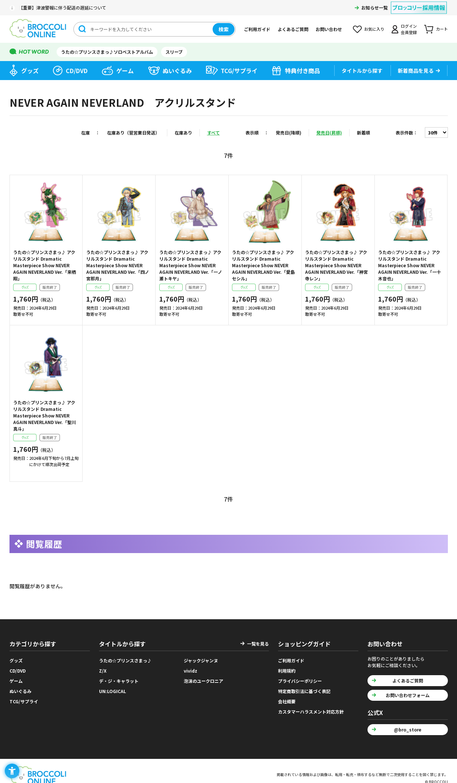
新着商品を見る (416, 70)
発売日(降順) (288, 132)
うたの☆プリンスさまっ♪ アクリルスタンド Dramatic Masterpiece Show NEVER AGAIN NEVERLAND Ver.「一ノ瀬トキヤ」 (190, 265)
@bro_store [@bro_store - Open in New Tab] (407, 729)
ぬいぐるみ (177, 70)
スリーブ (174, 52)
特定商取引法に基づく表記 (304, 691)
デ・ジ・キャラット (118, 681)
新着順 (363, 132)
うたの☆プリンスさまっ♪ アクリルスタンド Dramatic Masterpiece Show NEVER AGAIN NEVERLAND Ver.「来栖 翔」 (44, 265)
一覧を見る (258, 643)
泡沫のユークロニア (203, 681)
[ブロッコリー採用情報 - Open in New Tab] (419, 3)
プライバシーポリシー (300, 681)
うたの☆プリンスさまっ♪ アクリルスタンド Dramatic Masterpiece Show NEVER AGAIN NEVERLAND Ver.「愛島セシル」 (263, 265)
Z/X (103, 670)
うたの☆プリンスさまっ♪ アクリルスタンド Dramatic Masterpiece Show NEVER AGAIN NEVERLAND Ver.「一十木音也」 (409, 265)
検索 (223, 29)
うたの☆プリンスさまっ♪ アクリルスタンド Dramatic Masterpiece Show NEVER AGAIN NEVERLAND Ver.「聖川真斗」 (44, 415)
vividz (190, 670)
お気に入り (374, 29)
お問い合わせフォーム (408, 695)
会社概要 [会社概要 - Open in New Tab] (287, 701)
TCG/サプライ (239, 70)
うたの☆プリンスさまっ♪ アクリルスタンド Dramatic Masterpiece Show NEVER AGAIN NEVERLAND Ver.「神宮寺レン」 (336, 265)
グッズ (30, 70)
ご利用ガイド (257, 29)
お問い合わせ (329, 29)
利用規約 (287, 670)
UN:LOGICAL (112, 691)
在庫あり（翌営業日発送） (133, 132)
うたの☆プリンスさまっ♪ (125, 660)
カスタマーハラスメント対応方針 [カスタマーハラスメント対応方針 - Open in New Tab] (311, 711)
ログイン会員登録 (409, 29)
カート (442, 29)
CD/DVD (77, 70)
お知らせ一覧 (374, 7)
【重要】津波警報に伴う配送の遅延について (62, 7)
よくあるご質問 (293, 29)
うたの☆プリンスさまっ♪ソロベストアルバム (107, 52)
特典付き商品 (302, 70)
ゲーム (125, 70)
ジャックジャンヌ (201, 660)
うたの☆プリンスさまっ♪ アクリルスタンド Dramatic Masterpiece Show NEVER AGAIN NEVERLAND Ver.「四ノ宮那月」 (117, 265)
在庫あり (183, 132)
